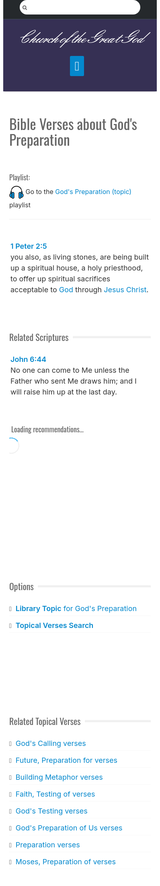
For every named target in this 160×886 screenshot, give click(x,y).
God (66, 289)
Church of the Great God (80, 39)
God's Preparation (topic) (93, 192)
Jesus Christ (125, 289)
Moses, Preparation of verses (66, 861)
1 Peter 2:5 (28, 246)
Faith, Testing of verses (55, 794)
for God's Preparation (76, 608)
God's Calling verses (51, 743)
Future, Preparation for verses (66, 760)
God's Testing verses (52, 811)
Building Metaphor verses (59, 777)
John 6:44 (28, 359)
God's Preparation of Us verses (69, 828)
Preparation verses (48, 845)
